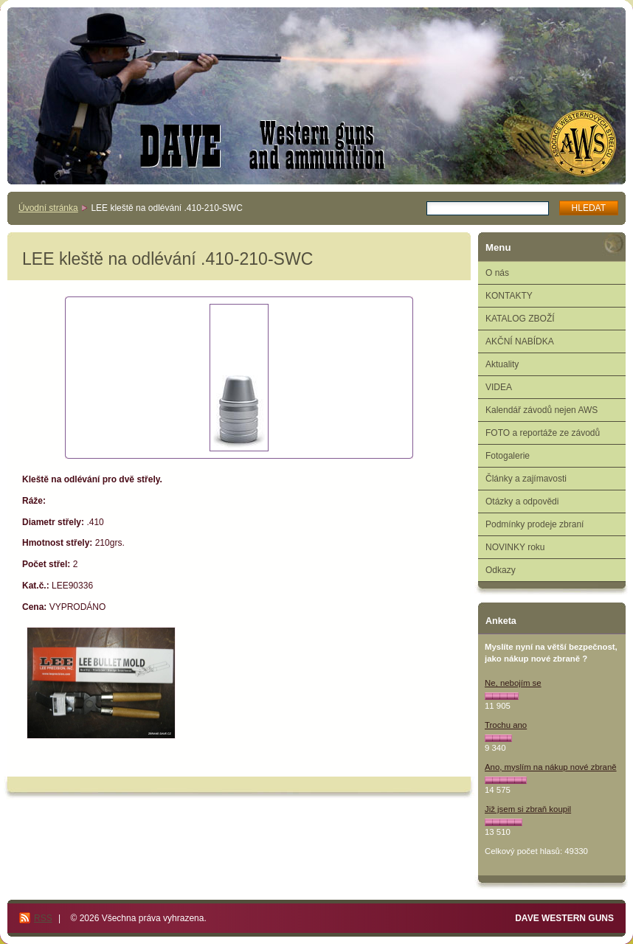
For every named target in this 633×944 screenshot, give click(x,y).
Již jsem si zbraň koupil (528, 809)
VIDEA (498, 387)
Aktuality (502, 364)
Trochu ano (506, 725)
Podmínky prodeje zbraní (534, 524)
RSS (43, 918)
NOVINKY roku (514, 547)
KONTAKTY (509, 296)
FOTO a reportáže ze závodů (542, 433)
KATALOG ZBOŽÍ (520, 318)
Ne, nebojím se (513, 682)
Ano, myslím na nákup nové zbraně (551, 767)
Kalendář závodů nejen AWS (541, 410)
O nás (497, 273)
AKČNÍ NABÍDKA (519, 341)
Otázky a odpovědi (521, 501)
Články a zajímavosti (526, 478)
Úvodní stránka (48, 208)
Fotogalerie (507, 456)
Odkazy (500, 570)
